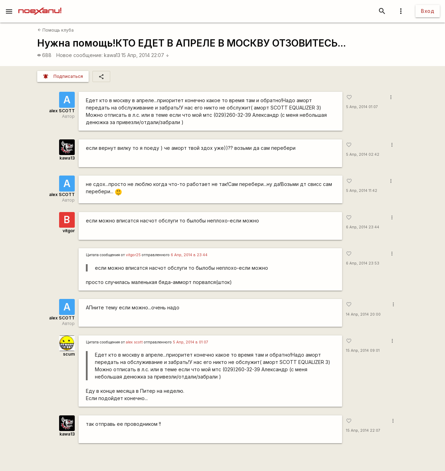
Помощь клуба (55, 30)
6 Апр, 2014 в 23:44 (189, 255)
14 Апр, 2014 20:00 (363, 314)
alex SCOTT (62, 110)
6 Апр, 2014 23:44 (362, 227)
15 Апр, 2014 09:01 (363, 350)
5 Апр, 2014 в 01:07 (190, 342)
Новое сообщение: (79, 55)
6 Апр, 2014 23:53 (362, 263)
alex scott (134, 342)
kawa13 (112, 55)
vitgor (69, 230)
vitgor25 (133, 255)
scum (69, 354)
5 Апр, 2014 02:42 (362, 154)
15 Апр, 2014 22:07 (145, 55)
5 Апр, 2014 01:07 (362, 107)
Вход (427, 11)
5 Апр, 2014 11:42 (361, 190)
